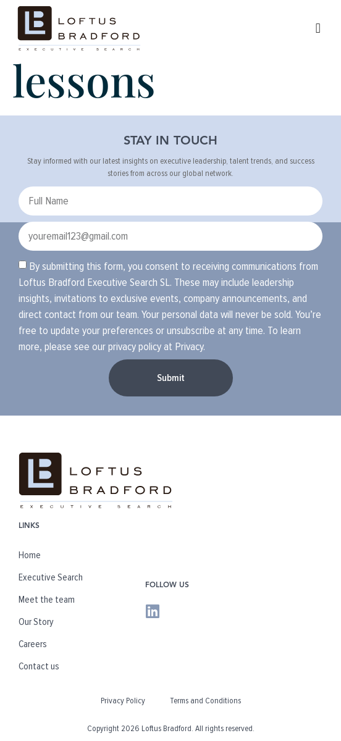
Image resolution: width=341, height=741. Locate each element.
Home (30, 555)
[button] (318, 28)
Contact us (39, 666)
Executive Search (51, 577)
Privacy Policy (123, 700)
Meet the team (47, 599)
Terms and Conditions (205, 700)
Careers (33, 644)
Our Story (36, 622)
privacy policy (134, 346)
